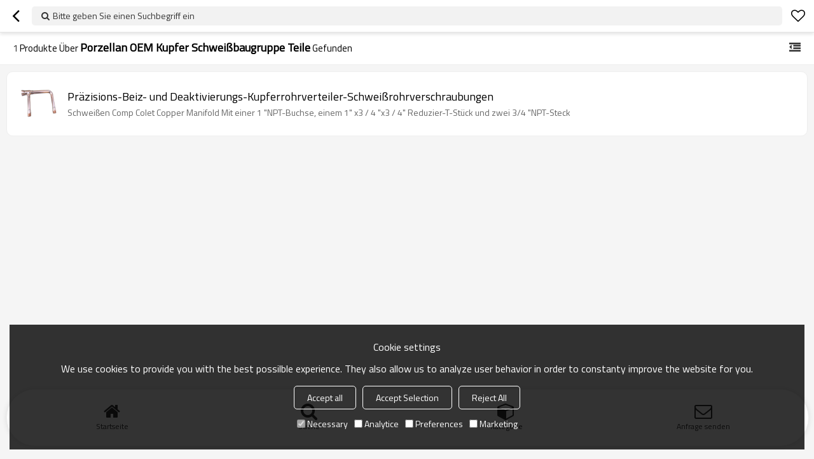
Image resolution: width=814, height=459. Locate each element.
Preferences (434, 423)
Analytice (376, 423)
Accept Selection (407, 397)
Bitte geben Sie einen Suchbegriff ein (124, 15)
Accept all (325, 397)
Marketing (493, 423)
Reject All (489, 397)
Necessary (322, 423)
